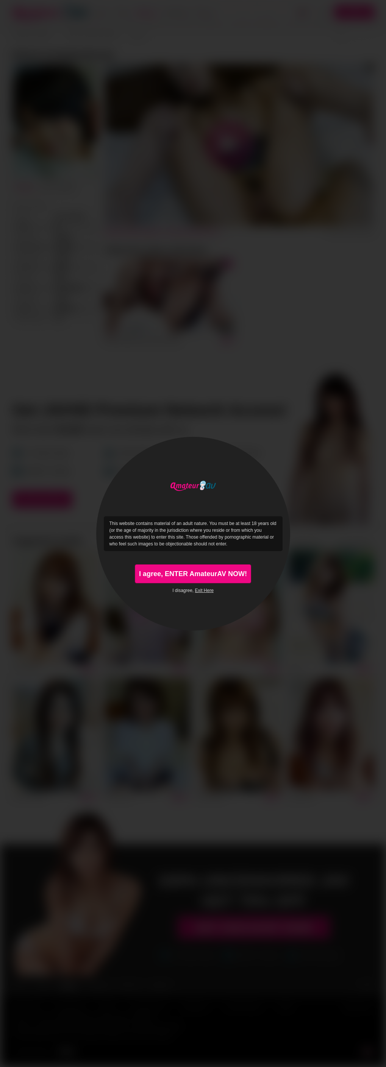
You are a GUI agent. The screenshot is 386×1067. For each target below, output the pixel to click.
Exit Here (204, 590)
